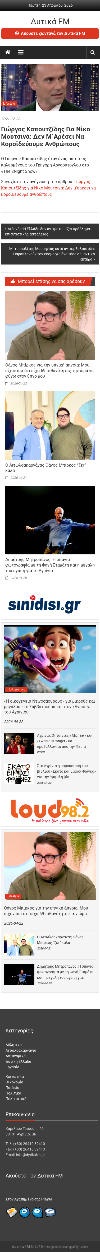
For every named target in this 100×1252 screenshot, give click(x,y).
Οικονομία (14, 1082)
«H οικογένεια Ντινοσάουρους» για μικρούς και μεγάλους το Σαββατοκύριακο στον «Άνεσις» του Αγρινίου (49, 707)
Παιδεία (12, 1088)
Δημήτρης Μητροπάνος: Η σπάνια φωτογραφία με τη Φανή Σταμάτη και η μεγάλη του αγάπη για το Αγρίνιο (50, 565)
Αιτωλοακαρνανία (21, 1050)
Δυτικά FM (50, 21)
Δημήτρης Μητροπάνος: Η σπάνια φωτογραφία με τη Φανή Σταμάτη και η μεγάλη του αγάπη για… (65, 972)
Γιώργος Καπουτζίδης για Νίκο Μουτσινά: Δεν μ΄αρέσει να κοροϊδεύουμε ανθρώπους (48, 188)
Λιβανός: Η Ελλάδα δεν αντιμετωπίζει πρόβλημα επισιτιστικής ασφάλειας (47, 231)
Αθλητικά (14, 1045)
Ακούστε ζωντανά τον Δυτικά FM (50, 33)
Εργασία (12, 1067)
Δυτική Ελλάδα (18, 1061)
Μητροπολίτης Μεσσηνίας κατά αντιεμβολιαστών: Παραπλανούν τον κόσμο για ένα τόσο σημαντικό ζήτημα (52, 254)
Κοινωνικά (15, 1076)
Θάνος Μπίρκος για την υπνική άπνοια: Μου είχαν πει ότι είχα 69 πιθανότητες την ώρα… (47, 911)
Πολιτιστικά (16, 689)
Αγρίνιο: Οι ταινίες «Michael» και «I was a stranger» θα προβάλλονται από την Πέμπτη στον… (65, 743)
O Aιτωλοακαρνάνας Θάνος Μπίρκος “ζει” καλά (60, 940)
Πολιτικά (13, 1093)
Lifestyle (9, 103)
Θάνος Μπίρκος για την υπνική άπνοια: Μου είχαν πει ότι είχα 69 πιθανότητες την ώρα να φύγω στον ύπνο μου (49, 371)
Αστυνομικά (16, 1056)
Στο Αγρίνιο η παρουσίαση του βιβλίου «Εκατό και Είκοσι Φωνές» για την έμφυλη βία (66, 771)
